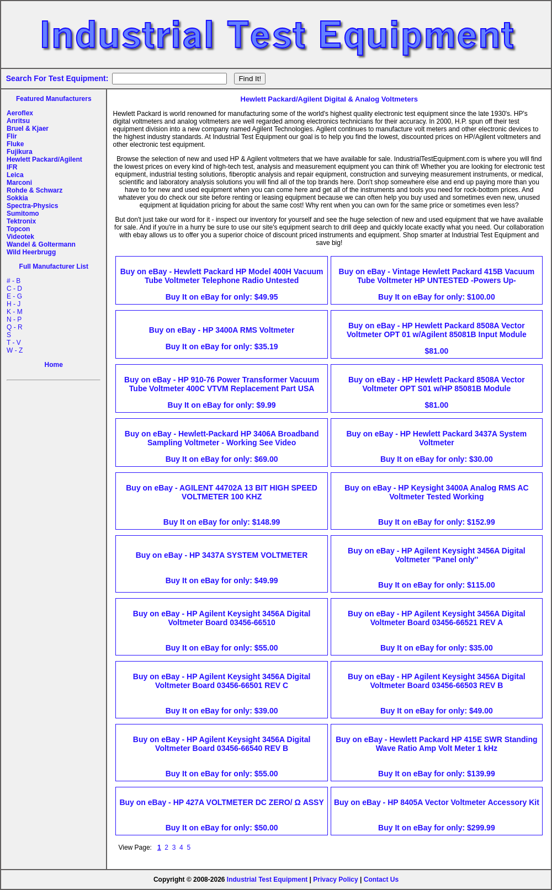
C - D (14, 288)
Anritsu (18, 121)
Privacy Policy (335, 879)
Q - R (15, 327)
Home (54, 365)
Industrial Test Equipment (267, 879)
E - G (14, 296)
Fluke (15, 144)
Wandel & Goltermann (41, 244)
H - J (13, 304)
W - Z (15, 350)
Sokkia (17, 198)
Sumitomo (23, 213)
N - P (14, 319)
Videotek (20, 237)
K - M (15, 312)
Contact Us (381, 879)
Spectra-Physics (32, 206)
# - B (13, 281)
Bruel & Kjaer (28, 128)
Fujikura (20, 152)
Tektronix (21, 221)
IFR (12, 167)
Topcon (18, 229)
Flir (12, 136)
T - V (14, 343)
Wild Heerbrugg (31, 252)
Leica (15, 175)
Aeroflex (20, 113)
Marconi (19, 182)
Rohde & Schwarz (34, 190)
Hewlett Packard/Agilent (44, 159)
